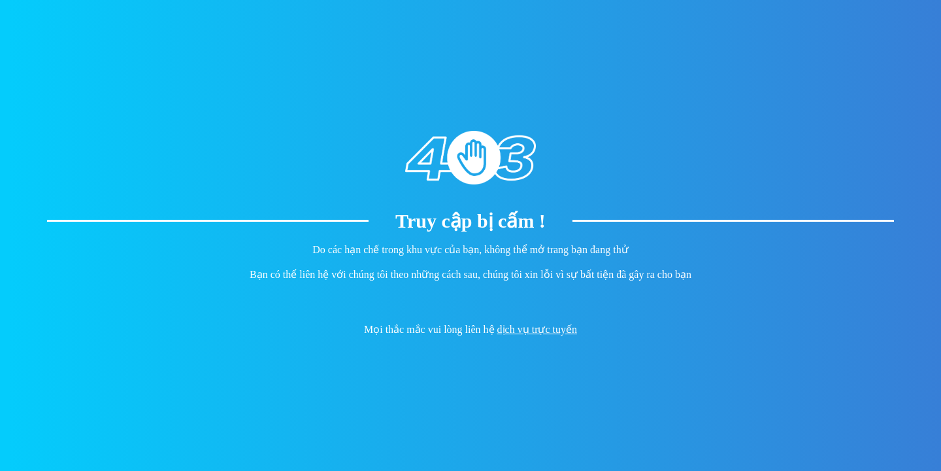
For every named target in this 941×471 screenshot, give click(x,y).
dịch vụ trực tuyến (537, 329)
